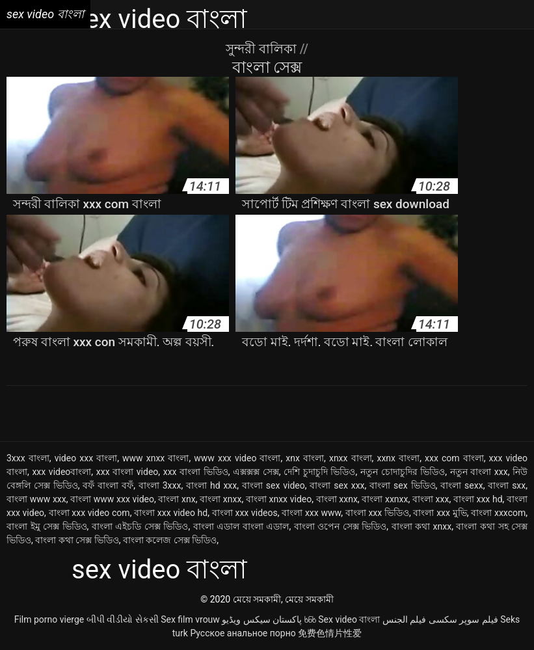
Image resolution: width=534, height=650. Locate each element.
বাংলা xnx (176, 499)
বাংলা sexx (461, 485)
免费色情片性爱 (330, 633)
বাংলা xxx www (311, 513)
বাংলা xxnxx (385, 499)
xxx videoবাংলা (61, 472)
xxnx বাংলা (398, 458)
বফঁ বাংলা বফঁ (108, 485)
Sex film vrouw (190, 619)
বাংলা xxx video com (89, 513)
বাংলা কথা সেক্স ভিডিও (76, 540)
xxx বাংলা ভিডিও (195, 472)
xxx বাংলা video (127, 472)
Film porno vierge (49, 619)
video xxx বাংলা (86, 458)
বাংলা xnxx (220, 499)
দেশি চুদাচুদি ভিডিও (319, 472)
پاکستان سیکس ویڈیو (262, 619)
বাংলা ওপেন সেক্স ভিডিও (340, 526)
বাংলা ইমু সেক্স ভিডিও (47, 526)
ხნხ (310, 619)
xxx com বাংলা (454, 458)
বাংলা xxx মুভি (439, 513)
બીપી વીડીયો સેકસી (123, 619)
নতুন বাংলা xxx (479, 472)
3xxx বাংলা (28, 458)
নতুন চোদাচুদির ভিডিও (402, 472)
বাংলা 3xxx (160, 485)
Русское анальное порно (242, 633)
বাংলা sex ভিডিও (402, 485)
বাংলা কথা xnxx (422, 526)
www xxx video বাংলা (237, 458)
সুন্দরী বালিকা (263, 49)
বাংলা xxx (430, 499)
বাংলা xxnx (337, 499)
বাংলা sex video (273, 485)
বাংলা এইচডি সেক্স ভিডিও (140, 526)
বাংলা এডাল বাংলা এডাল (241, 526)
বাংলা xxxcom (498, 513)
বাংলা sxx (507, 485)
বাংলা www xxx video (112, 499)
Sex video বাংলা (349, 619)
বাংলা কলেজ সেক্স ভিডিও (170, 540)
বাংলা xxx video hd (170, 513)
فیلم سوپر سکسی (463, 619)
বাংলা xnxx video (279, 499)
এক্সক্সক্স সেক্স (256, 472)
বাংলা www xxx (36, 499)
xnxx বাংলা (350, 458)
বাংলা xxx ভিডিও (377, 513)
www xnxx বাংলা (155, 458)
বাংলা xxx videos (245, 513)
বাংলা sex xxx (337, 485)
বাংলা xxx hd (478, 499)
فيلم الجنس (404, 619)
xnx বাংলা (305, 458)
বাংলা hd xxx (211, 485)
